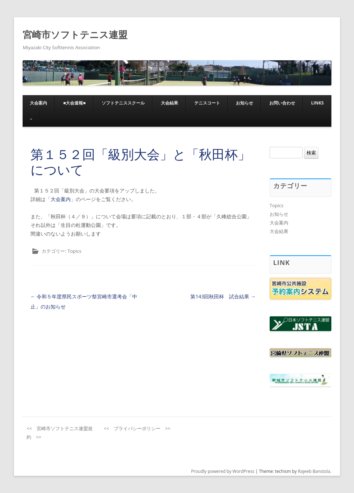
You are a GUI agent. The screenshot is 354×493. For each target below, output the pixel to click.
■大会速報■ (74, 103)
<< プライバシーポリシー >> (137, 428)
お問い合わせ (282, 103)
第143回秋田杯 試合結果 (223, 296)
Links (317, 103)
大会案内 (38, 103)
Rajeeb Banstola (314, 471)
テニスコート (207, 103)
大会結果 (169, 103)
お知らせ (244, 103)
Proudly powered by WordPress (222, 471)
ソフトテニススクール (123, 103)
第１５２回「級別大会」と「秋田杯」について (141, 161)
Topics (74, 251)
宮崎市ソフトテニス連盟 (75, 34)
